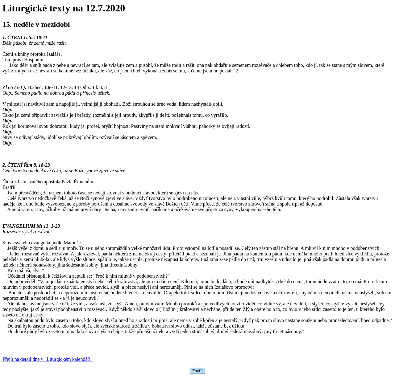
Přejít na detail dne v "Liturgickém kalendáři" (47, 359)
